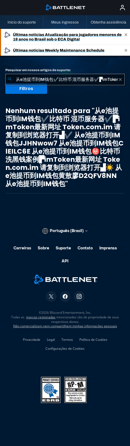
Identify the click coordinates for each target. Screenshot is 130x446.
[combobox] (65, 79)
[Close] (126, 37)
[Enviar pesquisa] (9, 79)
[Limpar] (120, 79)
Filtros (26, 88)
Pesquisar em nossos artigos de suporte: (38, 70)
